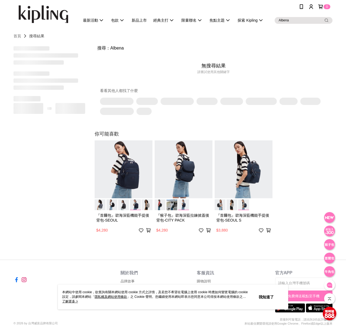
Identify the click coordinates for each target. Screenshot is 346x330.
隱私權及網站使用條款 (111, 297)
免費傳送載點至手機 (304, 296)
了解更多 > (70, 301)
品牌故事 (128, 281)
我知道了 (266, 297)
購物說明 (204, 281)
